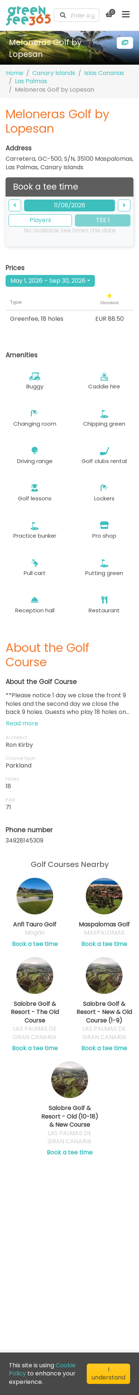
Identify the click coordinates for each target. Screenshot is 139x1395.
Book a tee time (35, 944)
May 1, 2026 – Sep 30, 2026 (48, 280)
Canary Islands (53, 73)
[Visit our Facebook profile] (39, 1331)
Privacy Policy (40, 1279)
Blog (26, 1250)
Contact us (36, 1240)
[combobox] (76, 15)
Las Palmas (31, 81)
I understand (108, 1373)
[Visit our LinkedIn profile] (26, 1331)
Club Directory (41, 1259)
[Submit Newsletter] (112, 1309)
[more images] (125, 43)
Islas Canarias (104, 73)
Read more (22, 723)
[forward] (124, 205)
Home (14, 73)
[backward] (15, 205)
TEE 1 (103, 220)
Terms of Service (44, 1269)
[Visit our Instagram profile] (53, 1331)
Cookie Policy (39, 1289)
